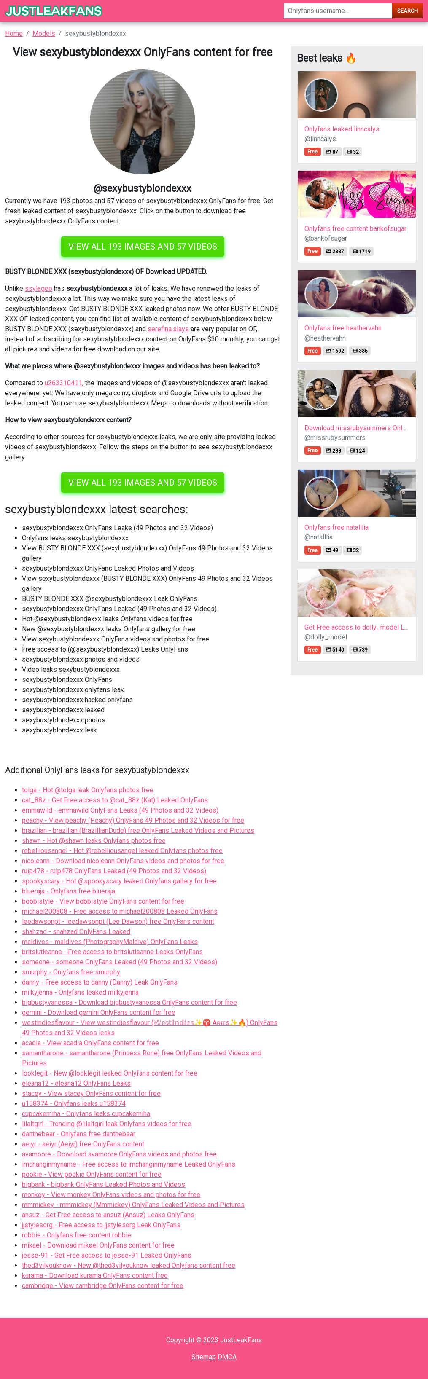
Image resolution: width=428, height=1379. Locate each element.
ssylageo (38, 288)
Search (407, 11)
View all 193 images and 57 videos (142, 246)
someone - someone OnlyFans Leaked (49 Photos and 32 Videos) (119, 962)
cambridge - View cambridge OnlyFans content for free (102, 1286)
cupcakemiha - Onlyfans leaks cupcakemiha (86, 1114)
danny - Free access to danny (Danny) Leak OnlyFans (100, 982)
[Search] (338, 10)
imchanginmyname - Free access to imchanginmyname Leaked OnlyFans (128, 1164)
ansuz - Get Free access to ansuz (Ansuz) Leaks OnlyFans (108, 1215)
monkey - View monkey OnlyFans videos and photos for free (111, 1195)
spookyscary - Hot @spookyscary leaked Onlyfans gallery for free (119, 881)
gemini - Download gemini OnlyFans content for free (98, 1013)
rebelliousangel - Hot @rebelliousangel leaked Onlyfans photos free (122, 851)
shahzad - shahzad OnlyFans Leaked (76, 932)
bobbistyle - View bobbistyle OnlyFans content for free (103, 901)
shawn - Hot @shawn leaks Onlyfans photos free (94, 841)
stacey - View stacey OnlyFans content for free (91, 1093)
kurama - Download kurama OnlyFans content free (95, 1276)
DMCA (227, 1357)
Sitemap (203, 1357)
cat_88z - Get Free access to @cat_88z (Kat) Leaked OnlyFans (115, 800)
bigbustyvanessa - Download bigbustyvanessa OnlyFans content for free (129, 1002)
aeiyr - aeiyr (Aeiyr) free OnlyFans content (83, 1144)
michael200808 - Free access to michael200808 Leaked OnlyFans (120, 911)
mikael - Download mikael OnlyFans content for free (98, 1245)
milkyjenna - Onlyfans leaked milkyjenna (80, 992)
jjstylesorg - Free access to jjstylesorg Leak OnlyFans (101, 1225)
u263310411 (63, 383)
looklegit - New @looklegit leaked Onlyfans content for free (109, 1073)
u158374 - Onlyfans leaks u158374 (74, 1104)
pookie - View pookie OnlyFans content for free (92, 1174)
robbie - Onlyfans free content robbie (76, 1235)
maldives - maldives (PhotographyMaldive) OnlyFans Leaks (110, 942)
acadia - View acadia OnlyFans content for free (90, 1043)
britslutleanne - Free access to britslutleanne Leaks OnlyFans (112, 952)
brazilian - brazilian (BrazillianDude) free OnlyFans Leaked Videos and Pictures (138, 830)
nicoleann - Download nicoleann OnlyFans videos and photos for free (123, 861)
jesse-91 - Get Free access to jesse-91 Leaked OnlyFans (106, 1255)
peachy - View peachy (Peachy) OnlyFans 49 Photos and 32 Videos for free (133, 820)
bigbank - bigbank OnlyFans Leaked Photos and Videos (103, 1184)
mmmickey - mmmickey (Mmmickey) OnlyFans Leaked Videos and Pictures (133, 1205)
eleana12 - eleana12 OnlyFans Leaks (76, 1083)
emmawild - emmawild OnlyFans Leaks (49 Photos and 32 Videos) (120, 810)
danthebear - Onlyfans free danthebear (78, 1134)
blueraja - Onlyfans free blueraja (68, 891)
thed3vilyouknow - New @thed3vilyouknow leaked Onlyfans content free (128, 1265)
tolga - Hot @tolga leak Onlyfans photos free (87, 790)
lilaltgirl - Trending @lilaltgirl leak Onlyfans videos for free (106, 1124)
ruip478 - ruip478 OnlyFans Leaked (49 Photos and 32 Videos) (114, 871)
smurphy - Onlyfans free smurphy (71, 972)
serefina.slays (168, 329)
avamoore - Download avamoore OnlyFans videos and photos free (119, 1154)
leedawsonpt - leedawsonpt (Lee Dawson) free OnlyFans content (118, 922)
